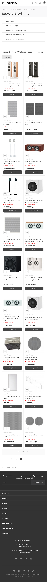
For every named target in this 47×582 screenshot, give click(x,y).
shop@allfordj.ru (25, 544)
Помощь (5, 533)
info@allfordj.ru (25, 546)
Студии (5, 513)
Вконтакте (16, 559)
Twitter (21, 559)
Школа (4, 503)
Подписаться (38, 482)
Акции (4, 498)
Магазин (5, 493)
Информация (7, 528)
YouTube (31, 559)
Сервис (5, 518)
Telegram (26, 559)
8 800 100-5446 (24, 540)
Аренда (5, 508)
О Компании (7, 523)
